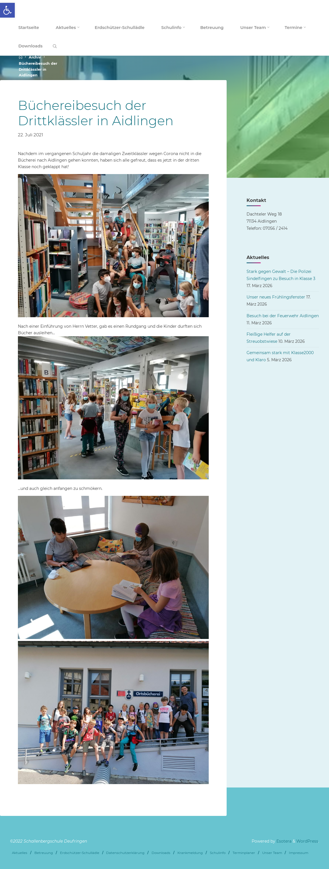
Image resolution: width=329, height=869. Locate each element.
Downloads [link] (161, 853)
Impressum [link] (298, 853)
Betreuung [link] (43, 853)
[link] (7, 10)
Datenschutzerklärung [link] (125, 853)
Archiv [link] (35, 57)
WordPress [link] (307, 841)
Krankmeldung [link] (190, 853)
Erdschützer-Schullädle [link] (79, 853)
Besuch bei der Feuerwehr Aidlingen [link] (283, 315)
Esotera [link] (283, 841)
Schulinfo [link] (217, 853)
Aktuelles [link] (19, 853)
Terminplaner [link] (244, 853)
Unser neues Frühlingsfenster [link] (276, 297)
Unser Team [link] (272, 853)
